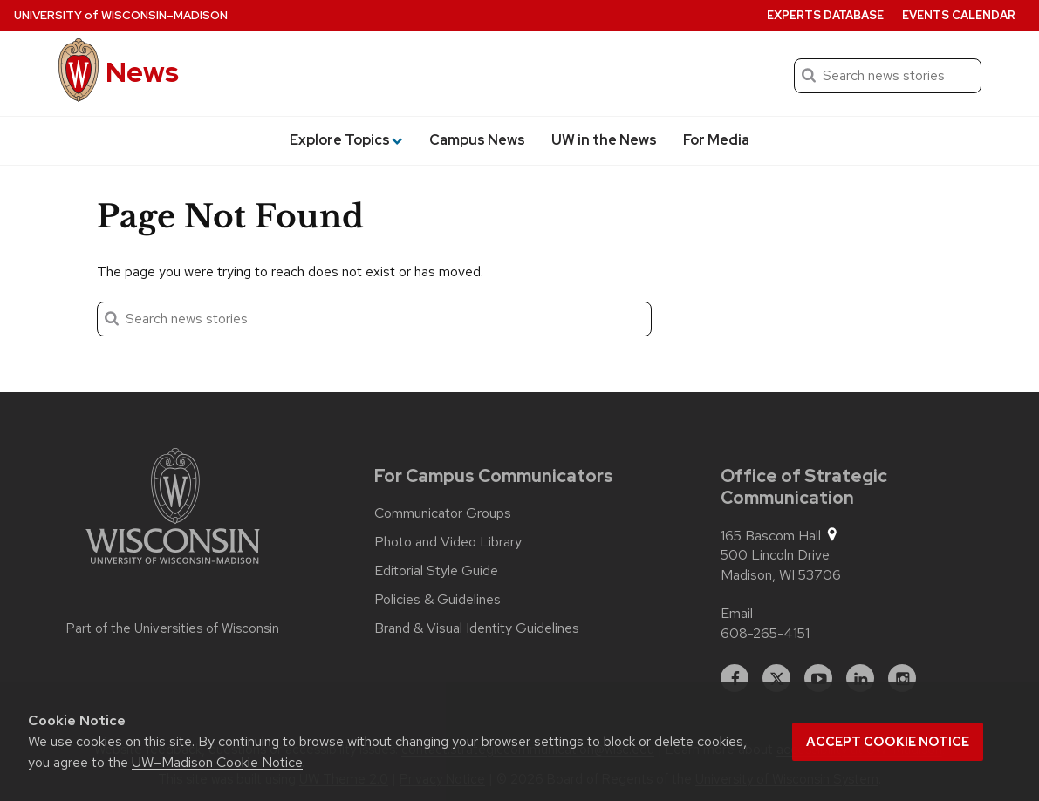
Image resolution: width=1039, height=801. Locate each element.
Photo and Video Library (448, 542)
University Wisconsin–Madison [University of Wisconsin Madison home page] (121, 15)
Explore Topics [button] (346, 140)
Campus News (477, 140)
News (142, 72)
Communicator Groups (442, 513)
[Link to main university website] (172, 509)
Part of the (172, 628)
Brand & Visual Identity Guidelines (476, 628)
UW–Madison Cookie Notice (217, 762)
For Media (716, 140)
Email (737, 613)
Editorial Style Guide (436, 571)
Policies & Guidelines (437, 599)
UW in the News (604, 140)
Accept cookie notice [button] (887, 741)
